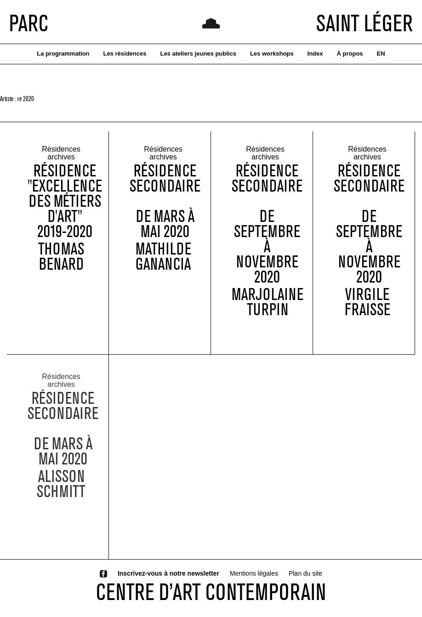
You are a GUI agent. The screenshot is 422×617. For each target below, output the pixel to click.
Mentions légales (254, 573)
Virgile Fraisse (367, 303)
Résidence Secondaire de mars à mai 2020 (165, 202)
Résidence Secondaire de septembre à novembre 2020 (267, 224)
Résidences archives (61, 154)
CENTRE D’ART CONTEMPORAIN (211, 591)
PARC (28, 22)
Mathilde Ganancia (163, 257)
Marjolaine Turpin (267, 303)
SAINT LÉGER (364, 22)
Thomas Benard (61, 257)
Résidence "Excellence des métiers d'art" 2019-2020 (65, 202)
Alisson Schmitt (61, 489)
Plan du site (305, 573)
